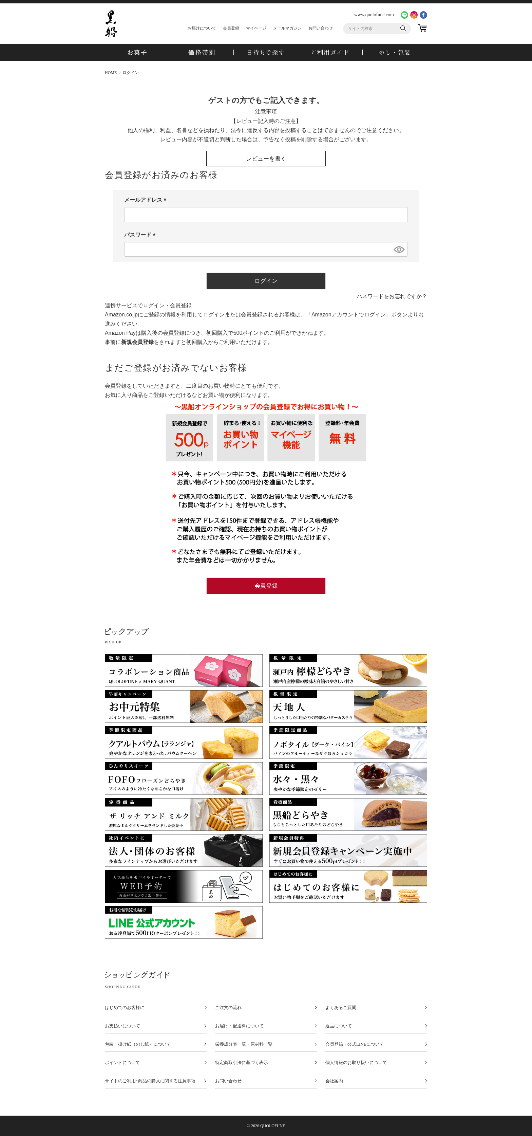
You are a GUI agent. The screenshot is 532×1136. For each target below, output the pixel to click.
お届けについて (202, 28)
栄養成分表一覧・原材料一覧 (243, 1044)
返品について (338, 1026)
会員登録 (231, 28)
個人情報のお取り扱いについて (356, 1062)
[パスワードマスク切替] (398, 249)
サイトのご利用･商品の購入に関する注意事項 (150, 1081)
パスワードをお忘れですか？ (392, 296)
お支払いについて (122, 1026)
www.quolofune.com (374, 14)
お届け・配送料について (239, 1026)
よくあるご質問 (340, 1007)
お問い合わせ (320, 28)
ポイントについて (122, 1062)
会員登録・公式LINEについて (354, 1044)
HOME (111, 72)
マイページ (256, 28)
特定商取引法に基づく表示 (241, 1062)
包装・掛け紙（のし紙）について (138, 1044)
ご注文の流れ (228, 1007)
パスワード (141, 235)
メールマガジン (287, 28)
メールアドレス (146, 200)
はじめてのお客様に (125, 1007)
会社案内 (334, 1081)
